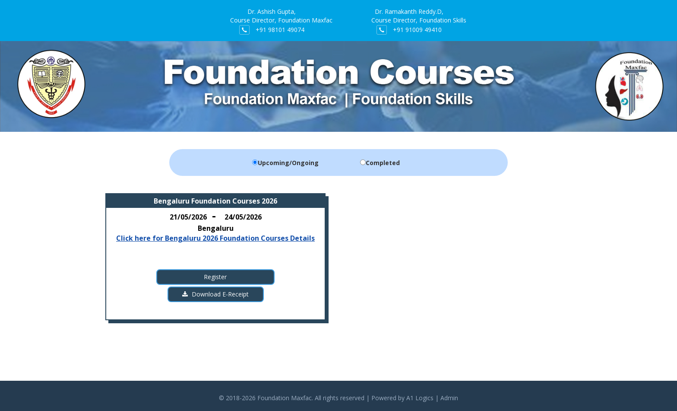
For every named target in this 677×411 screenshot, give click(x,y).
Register (215, 277)
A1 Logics (419, 398)
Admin (449, 398)
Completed (383, 163)
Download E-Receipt (215, 294)
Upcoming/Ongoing (288, 163)
